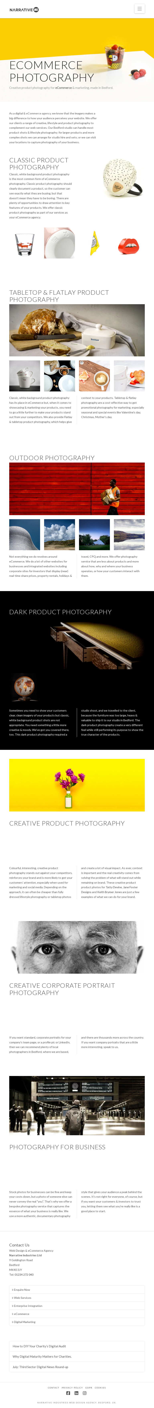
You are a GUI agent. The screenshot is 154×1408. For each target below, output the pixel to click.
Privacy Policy (72, 1387)
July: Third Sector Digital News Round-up (40, 1367)
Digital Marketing (23, 1322)
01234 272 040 (24, 1274)
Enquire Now (21, 1289)
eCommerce (63, 87)
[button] (140, 8)
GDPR (88, 1387)
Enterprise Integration (27, 1305)
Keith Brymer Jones (109, 892)
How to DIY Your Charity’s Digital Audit (39, 1346)
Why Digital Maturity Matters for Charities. (42, 1356)
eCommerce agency (38, 113)
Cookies (100, 1387)
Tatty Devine (114, 887)
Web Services (21, 1297)
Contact (53, 1387)
